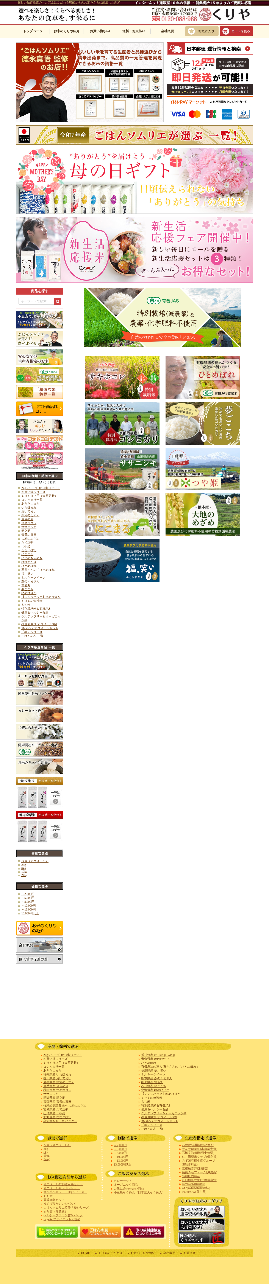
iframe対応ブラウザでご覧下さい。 (134, 154)
